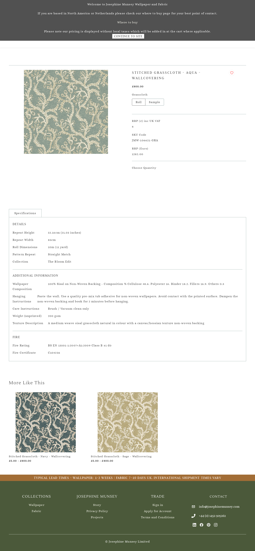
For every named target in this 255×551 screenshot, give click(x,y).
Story (97, 503)
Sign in (157, 503)
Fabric (36, 509)
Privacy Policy (97, 509)
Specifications (25, 211)
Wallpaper (36, 503)
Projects (97, 515)
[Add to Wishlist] (232, 71)
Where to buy (127, 22)
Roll (139, 100)
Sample (154, 100)
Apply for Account (158, 509)
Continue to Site (128, 36)
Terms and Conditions (158, 515)
